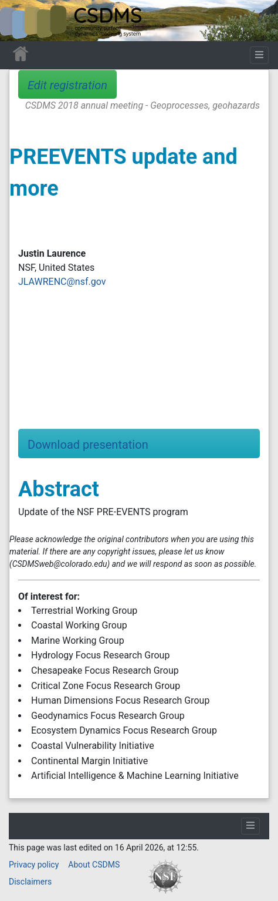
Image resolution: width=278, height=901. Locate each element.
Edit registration (67, 85)
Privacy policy (34, 864)
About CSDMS (94, 864)
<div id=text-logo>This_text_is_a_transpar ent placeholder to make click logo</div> (18, 20)
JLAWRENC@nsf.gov (62, 281)
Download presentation (88, 445)
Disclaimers (30, 881)
